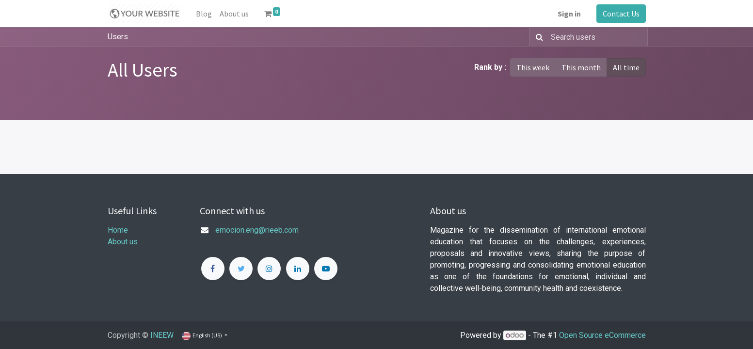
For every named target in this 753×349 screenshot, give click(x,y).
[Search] (537, 37)
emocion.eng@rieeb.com (257, 230)
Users (118, 36)
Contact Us (621, 13)
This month (581, 67)
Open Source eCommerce (602, 335)
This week (532, 67)
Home (118, 230)
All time (626, 67)
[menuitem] (204, 13)
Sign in (569, 13)
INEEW (162, 335)
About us (123, 241)
